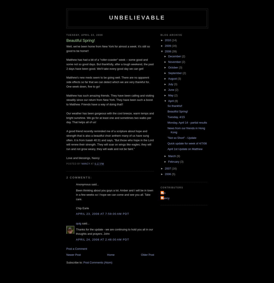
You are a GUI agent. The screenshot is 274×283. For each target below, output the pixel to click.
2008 (168, 51)
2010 (168, 40)
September (175, 73)
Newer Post (73, 254)
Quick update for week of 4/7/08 (187, 143)
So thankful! (174, 105)
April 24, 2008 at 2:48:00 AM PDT (102, 239)
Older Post (147, 254)
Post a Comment (76, 248)
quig (78, 223)
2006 (168, 174)
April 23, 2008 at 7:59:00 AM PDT (102, 213)
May (171, 95)
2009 (168, 45)
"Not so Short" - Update (181, 137)
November (175, 62)
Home (111, 254)
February (174, 161)
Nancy (166, 198)
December (175, 56)
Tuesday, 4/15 (176, 117)
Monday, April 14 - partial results (187, 122)
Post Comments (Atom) (97, 262)
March (172, 156)
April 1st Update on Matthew (184, 149)
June (171, 89)
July (171, 84)
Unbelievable (137, 17)
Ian (163, 193)
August (173, 78)
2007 (168, 168)
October (173, 67)
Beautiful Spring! (177, 111)
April (171, 101)
